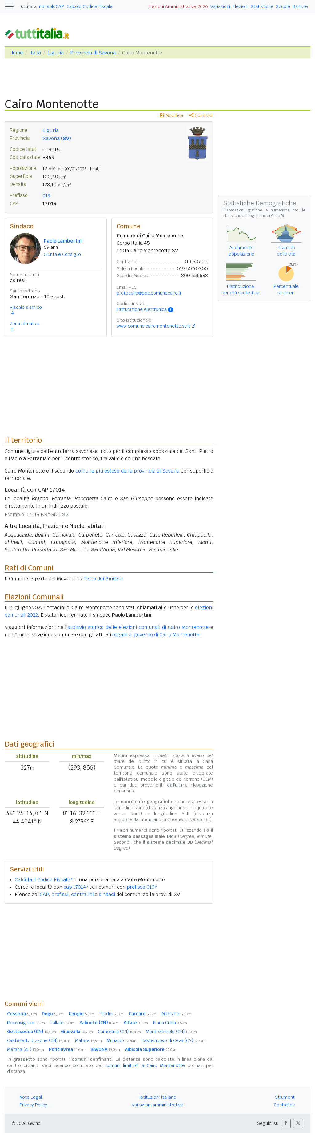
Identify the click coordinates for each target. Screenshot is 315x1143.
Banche (300, 6)
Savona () (56, 138)
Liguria (55, 53)
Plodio (112, 1013)
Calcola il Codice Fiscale (43, 879)
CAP (44, 894)
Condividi (201, 115)
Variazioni (220, 6)
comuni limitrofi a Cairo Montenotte (145, 1065)
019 (46, 195)
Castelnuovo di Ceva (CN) (173, 1040)
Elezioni (240, 6)
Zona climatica (25, 323)
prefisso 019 (142, 887)
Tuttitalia (28, 6)
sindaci (107, 894)
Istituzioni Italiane (157, 1097)
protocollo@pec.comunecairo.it (149, 293)
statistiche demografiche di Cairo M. (254, 215)
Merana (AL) (25, 1049)
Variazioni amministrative (157, 1105)
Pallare (62, 1022)
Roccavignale (26, 1022)
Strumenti (285, 1097)
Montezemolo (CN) (171, 1031)
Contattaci (285, 1105)
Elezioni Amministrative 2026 (178, 6)
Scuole (283, 6)
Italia (35, 53)
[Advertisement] (109, 951)
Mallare (88, 1040)
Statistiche (262, 6)
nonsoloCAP (51, 6)
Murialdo (121, 1040)
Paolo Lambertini (63, 241)
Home (16, 53)
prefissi (59, 894)
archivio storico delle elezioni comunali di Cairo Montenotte (138, 627)
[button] (286, 1123)
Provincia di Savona (93, 53)
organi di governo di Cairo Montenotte (155, 634)
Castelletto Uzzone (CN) (38, 1040)
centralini (82, 894)
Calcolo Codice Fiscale (89, 6)
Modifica (171, 115)
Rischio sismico (26, 307)
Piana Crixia (170, 1022)
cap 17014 (75, 887)
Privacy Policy (33, 1105)
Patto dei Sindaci (102, 578)
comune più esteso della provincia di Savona (127, 471)
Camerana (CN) (119, 1031)
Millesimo (176, 1013)
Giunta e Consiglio (62, 254)
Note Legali (31, 1097)
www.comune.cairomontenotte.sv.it (153, 326)
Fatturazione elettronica (145, 309)
